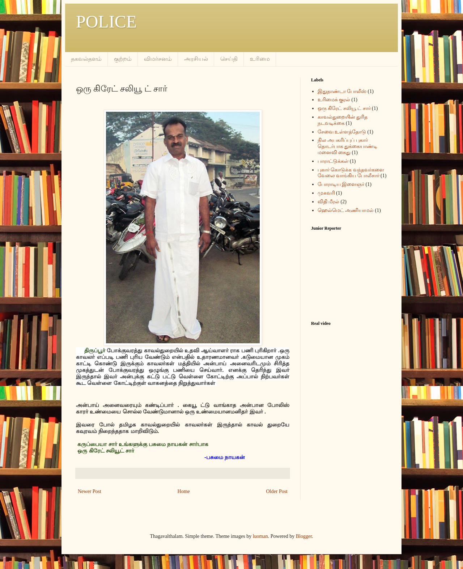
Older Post (277, 491)
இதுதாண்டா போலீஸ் (342, 91)
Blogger (304, 536)
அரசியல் (196, 59)
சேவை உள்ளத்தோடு (342, 132)
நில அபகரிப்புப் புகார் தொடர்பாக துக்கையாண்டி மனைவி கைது (348, 146)
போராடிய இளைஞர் (341, 184)
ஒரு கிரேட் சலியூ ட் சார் (344, 108)
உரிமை (260, 59)
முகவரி (326, 193)
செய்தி (229, 59)
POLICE (106, 21)
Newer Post (89, 491)
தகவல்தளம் (86, 59)
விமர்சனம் (158, 59)
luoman (260, 536)
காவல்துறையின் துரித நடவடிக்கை (343, 120)
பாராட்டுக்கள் (333, 161)
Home (184, 491)
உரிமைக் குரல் (334, 99)
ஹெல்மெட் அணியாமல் (346, 210)
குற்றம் (123, 59)
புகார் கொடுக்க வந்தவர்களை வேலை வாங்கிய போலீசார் (351, 173)
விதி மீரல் (329, 201)
